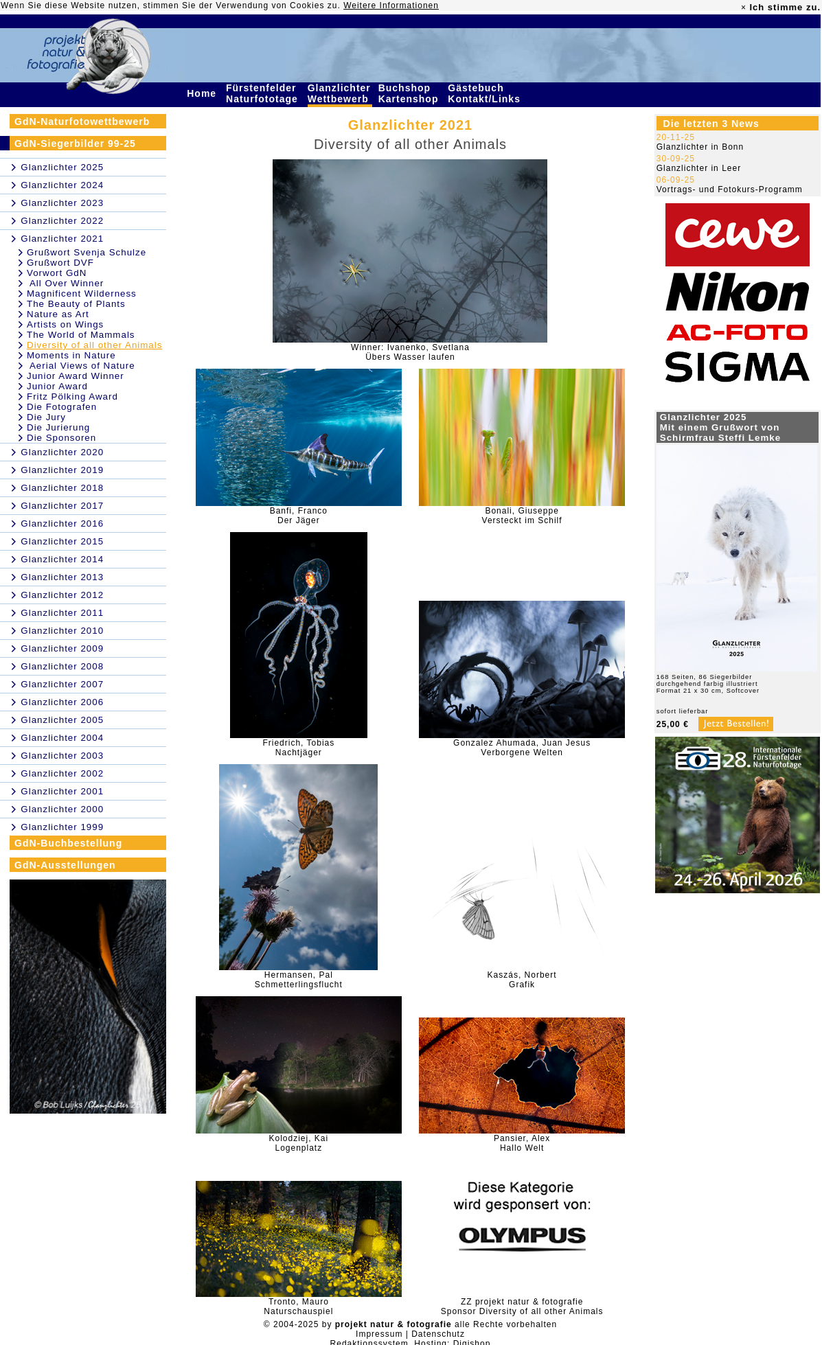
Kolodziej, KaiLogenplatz (298, 1143)
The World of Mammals (81, 335)
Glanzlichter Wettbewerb (340, 93)
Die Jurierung (58, 427)
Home (203, 93)
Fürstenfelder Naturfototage (263, 93)
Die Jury (46, 417)
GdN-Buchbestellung (68, 843)
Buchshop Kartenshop (410, 93)
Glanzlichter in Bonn (700, 147)
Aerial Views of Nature (81, 365)
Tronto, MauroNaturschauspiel (298, 1306)
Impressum (379, 1334)
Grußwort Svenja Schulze (86, 252)
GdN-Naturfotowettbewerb (82, 121)
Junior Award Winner (75, 376)
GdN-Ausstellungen (65, 865)
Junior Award (57, 386)
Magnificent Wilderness (82, 293)
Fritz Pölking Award (72, 396)
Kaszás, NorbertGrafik (522, 979)
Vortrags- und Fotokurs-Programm (730, 189)
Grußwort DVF (60, 262)
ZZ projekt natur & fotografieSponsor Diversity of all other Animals (522, 1306)
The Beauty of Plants (76, 304)
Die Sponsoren (61, 438)
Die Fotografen (62, 407)
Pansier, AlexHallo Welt (522, 1143)
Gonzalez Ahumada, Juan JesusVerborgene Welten (522, 747)
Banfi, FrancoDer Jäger (299, 515)
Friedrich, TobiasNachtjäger (298, 747)
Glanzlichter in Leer (699, 168)
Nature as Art (58, 314)
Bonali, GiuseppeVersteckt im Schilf (522, 515)
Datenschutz (438, 1334)
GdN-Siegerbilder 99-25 (75, 143)
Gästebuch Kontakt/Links (485, 93)
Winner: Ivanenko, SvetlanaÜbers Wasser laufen (410, 352)
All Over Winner (65, 283)
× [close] (743, 7)
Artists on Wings (65, 324)
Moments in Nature (71, 355)
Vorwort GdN (57, 273)
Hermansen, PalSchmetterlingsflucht (299, 979)
